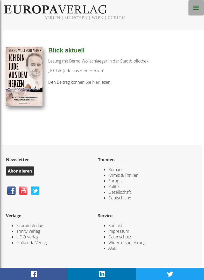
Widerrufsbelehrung (126, 242)
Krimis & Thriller (123, 175)
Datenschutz (119, 237)
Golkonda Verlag (31, 242)
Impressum (118, 231)
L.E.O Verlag (27, 237)
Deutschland (119, 198)
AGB (112, 248)
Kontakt (115, 225)
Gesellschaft (119, 192)
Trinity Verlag (28, 231)
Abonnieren (20, 171)
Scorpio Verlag (29, 225)
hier (96, 82)
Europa (115, 181)
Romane (116, 169)
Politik (113, 186)
